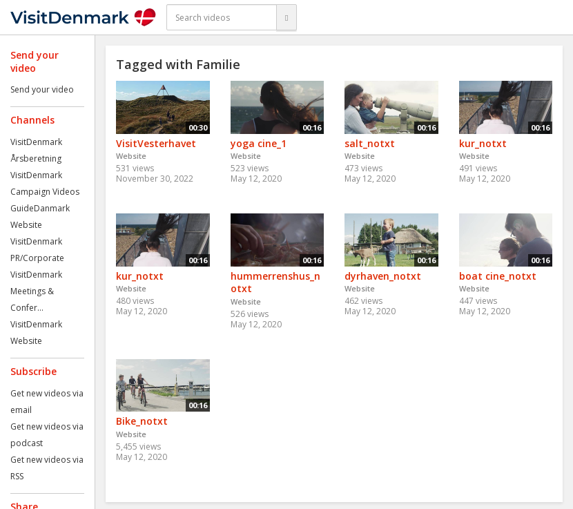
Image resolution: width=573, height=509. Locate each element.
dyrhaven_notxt (382, 275)
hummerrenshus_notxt (275, 282)
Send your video (42, 89)
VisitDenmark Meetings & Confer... (36, 291)
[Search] (286, 17)
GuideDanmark (40, 208)
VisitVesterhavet (156, 143)
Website (26, 225)
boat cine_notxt (497, 275)
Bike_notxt (142, 421)
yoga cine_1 (258, 143)
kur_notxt (483, 143)
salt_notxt (369, 143)
